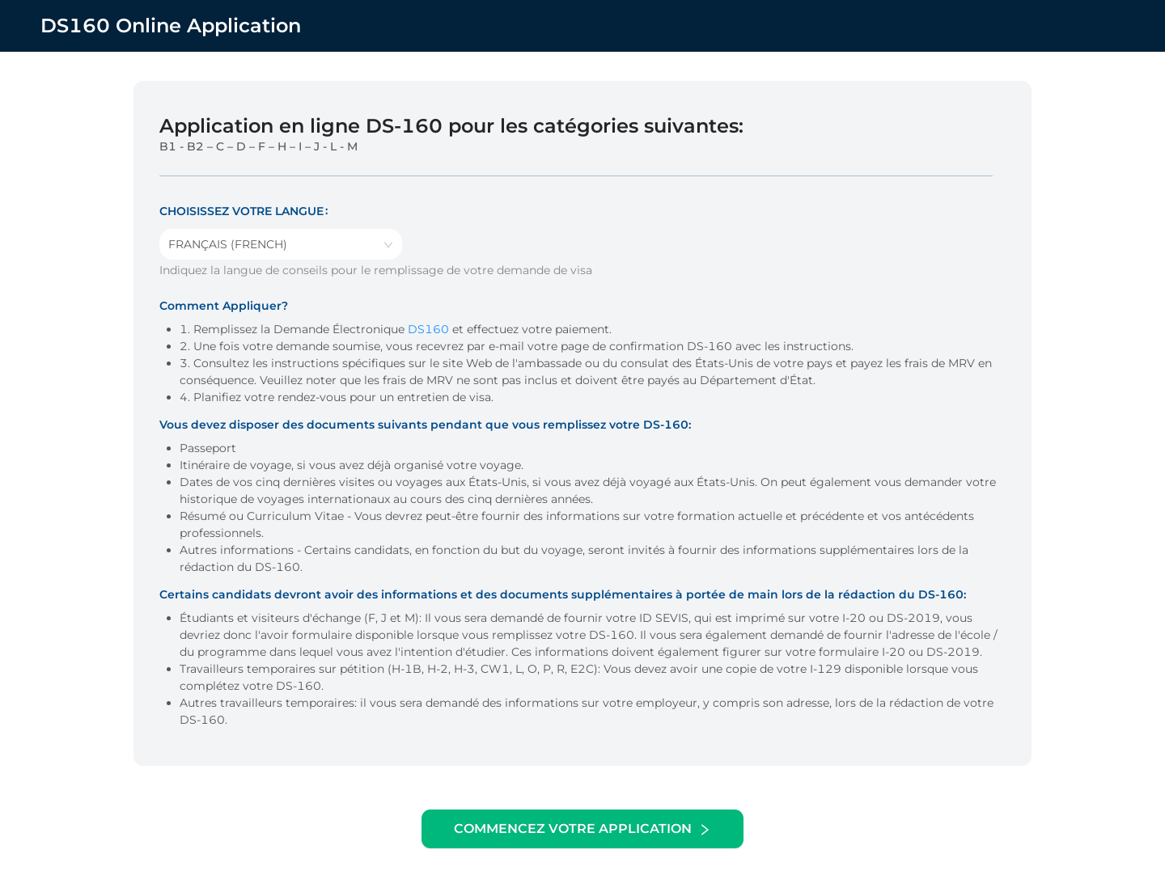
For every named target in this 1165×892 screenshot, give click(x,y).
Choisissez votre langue (241, 211)
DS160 (428, 329)
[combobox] (280, 244)
